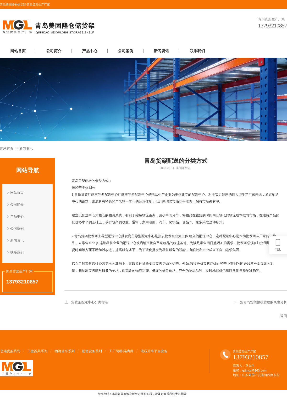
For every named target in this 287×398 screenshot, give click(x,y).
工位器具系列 (37, 351)
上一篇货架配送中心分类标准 (86, 302)
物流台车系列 (65, 351)
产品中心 (89, 51)
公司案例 (125, 51)
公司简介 (53, 51)
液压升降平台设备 (154, 351)
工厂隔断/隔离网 (121, 351)
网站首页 (18, 51)
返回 (283, 316)
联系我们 (197, 51)
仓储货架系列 (10, 351)
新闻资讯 (161, 51)
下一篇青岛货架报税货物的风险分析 (260, 302)
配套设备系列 (92, 351)
